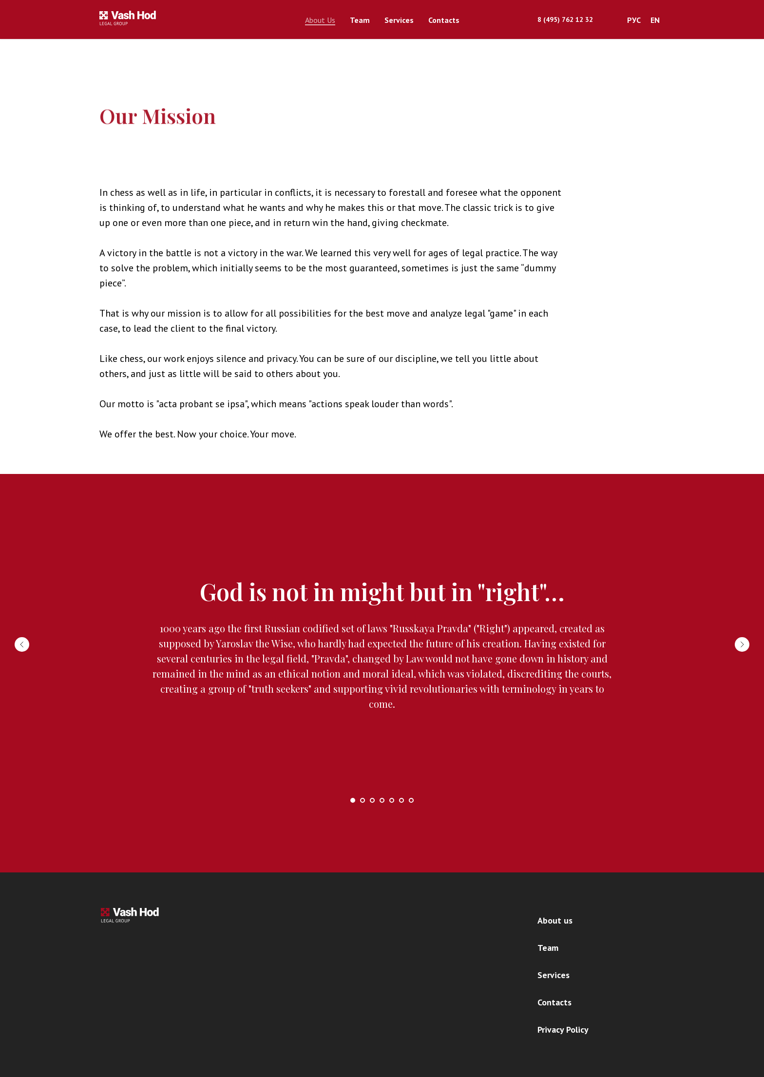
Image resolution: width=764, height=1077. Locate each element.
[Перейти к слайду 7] (411, 800)
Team (360, 20)
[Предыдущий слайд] (22, 644)
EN (655, 20)
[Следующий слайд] (742, 644)
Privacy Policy (563, 1029)
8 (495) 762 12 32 (565, 19)
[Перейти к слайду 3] (372, 800)
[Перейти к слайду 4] (382, 800)
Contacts (443, 20)
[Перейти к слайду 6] (401, 800)
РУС (634, 20)
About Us (320, 20)
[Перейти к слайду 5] (391, 800)
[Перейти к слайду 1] (352, 800)
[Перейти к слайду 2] (362, 800)
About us (555, 920)
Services (399, 20)
